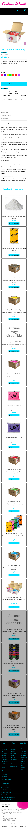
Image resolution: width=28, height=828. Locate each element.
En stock (3, 54)
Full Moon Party (23, 764)
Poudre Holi (14, 766)
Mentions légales (4, 766)
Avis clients (4, 118)
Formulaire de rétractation (4, 751)
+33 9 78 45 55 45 (7, 792)
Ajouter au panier (14, 84)
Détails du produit (6, 115)
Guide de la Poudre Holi (23, 752)
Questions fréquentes (4, 770)
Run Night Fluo (23, 768)
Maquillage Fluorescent (14, 758)
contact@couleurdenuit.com (9, 794)
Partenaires (4, 774)
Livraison (4, 747)
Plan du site (4, 776)
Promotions (14, 747)
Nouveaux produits (13, 750)
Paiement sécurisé (4, 756)
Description (4, 112)
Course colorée (22, 772)
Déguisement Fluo (14, 762)
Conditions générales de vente (5, 761)
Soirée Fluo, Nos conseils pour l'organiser (24, 758)
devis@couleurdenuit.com (7, 799)
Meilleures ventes (13, 754)
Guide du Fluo (23, 748)
